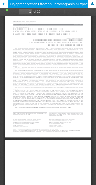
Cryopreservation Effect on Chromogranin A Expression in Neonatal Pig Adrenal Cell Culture (53, 4)
